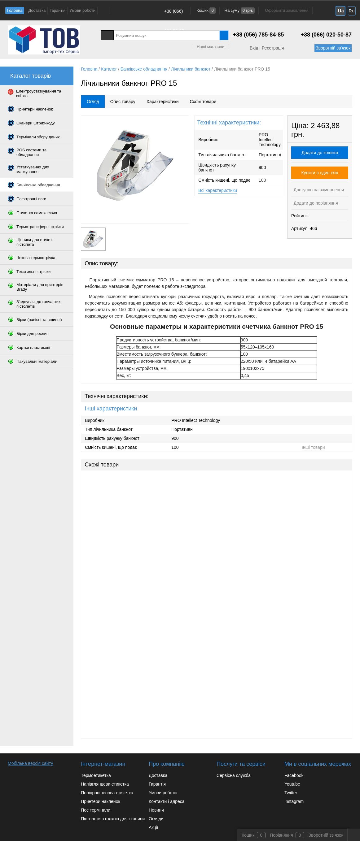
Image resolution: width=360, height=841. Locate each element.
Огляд (93, 101)
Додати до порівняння (315, 203)
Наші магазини (210, 46)
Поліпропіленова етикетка (107, 792)
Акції (153, 827)
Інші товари (313, 447)
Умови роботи (82, 10)
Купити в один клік (319, 172)
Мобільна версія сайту (30, 763)
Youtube (292, 784)
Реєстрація (273, 48)
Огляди (156, 818)
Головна (14, 10)
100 (262, 180)
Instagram (294, 801)
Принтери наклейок (100, 801)
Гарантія (57, 10)
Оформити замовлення (286, 10)
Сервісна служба (234, 775)
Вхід (254, 48)
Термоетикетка (96, 775)
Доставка (37, 10)
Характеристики (163, 101)
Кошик (205, 10)
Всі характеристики (217, 190)
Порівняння (281, 835)
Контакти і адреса (166, 801)
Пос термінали (95, 810)
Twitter (290, 792)
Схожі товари (203, 101)
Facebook (293, 775)
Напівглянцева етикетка (105, 784)
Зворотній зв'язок (333, 48)
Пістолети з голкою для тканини (113, 818)
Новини (156, 810)
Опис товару (122, 101)
